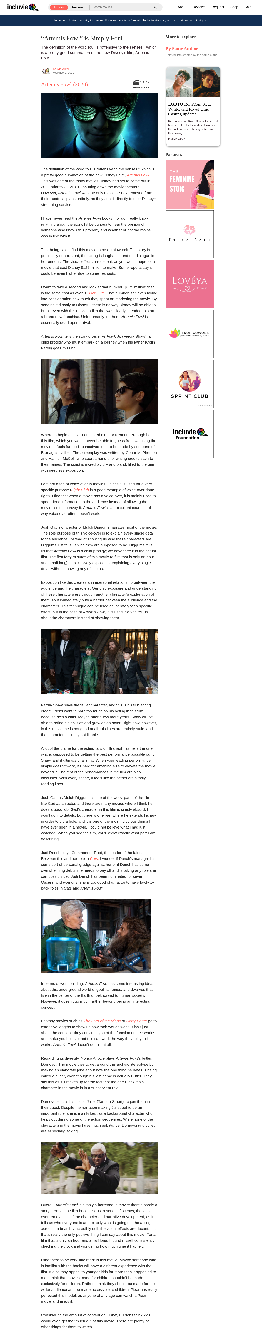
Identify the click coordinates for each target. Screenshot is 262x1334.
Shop (234, 7)
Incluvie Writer (61, 68)
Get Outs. (97, 293)
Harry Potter (136, 1021)
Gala (247, 7)
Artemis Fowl (138, 175)
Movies (59, 7)
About (182, 7)
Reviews (77, 7)
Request (218, 7)
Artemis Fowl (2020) (64, 84)
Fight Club (80, 490)
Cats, (94, 858)
